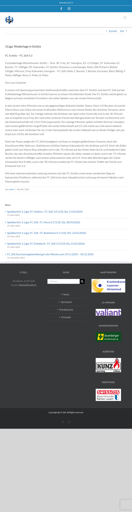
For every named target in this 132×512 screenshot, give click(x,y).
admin (12, 189)
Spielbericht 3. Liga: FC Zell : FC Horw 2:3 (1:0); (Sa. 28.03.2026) (43, 222)
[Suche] (82, 281)
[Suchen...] (63, 281)
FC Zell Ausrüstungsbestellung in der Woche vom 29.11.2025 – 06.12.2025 (50, 254)
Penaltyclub (66, 309)
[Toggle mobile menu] (125, 17)
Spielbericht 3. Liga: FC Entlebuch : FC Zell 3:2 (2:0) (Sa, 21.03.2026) (46, 243)
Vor (122, 30)
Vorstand (66, 301)
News (66, 294)
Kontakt (66, 317)
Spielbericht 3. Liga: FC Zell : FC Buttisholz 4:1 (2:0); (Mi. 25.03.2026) (46, 232)
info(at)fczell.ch (66, 2)
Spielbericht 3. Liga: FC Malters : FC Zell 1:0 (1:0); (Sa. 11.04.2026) (45, 211)
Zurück (113, 30)
